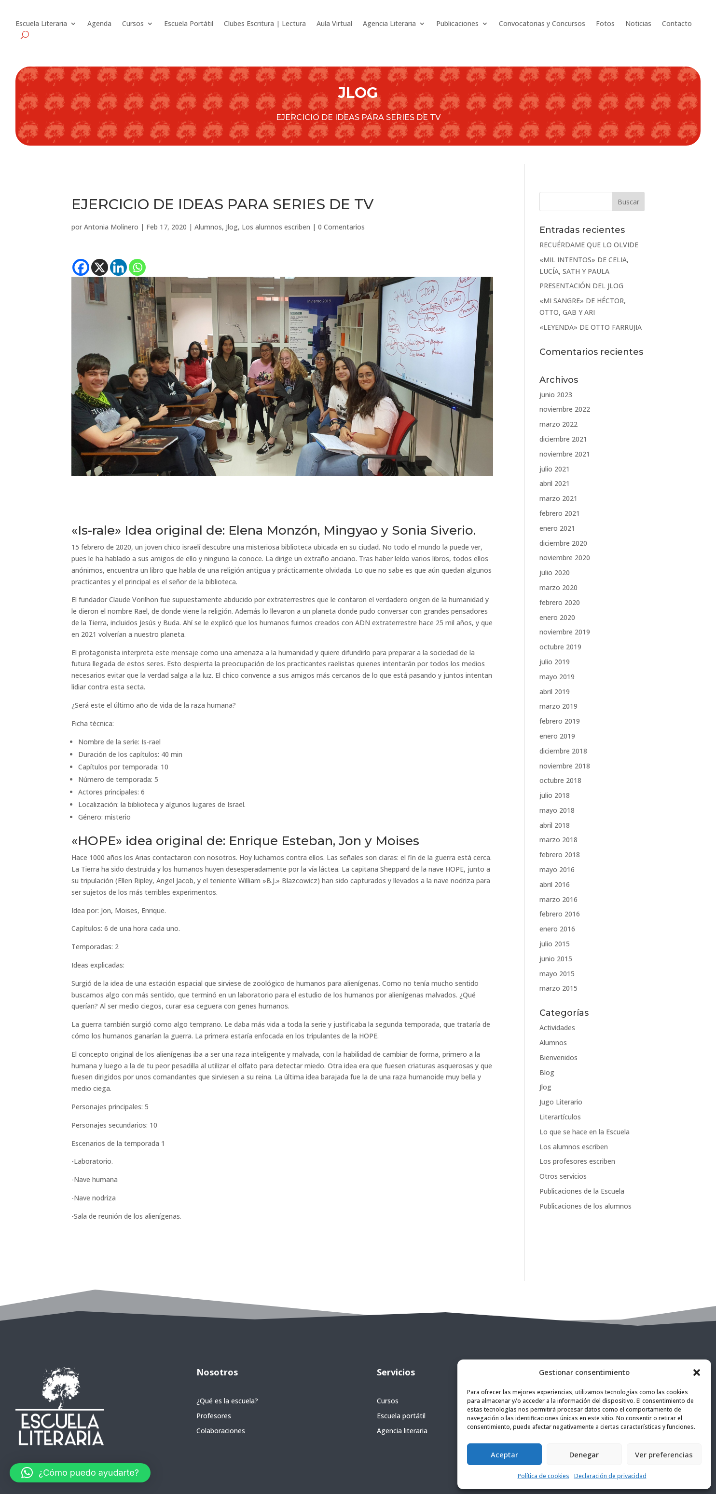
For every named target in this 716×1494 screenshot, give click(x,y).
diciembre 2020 (563, 543)
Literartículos (560, 1116)
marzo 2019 (558, 706)
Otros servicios (563, 1176)
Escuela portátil (401, 1415)
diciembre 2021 (563, 439)
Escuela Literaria (41, 24)
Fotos (605, 24)
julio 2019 (554, 661)
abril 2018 (554, 825)
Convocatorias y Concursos (542, 24)
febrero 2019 (559, 721)
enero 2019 (557, 735)
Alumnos (208, 226)
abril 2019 (554, 691)
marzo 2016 (558, 899)
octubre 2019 (560, 646)
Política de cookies (543, 1476)
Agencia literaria (402, 1430)
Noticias (638, 24)
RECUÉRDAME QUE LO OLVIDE (588, 244)
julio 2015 (554, 943)
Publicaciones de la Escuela (581, 1191)
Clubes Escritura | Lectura (265, 24)
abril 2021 (554, 483)
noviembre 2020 (564, 557)
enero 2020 (557, 617)
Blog (546, 1072)
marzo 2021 (558, 498)
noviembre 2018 (564, 765)
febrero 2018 (559, 854)
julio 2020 (554, 572)
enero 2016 (557, 928)
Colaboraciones (220, 1430)
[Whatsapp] (137, 267)
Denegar (584, 1454)
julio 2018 (554, 795)
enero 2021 (557, 528)
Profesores (213, 1415)
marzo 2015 (558, 988)
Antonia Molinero (111, 226)
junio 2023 (555, 394)
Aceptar (504, 1454)
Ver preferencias (664, 1454)
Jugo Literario (560, 1101)
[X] (99, 267)
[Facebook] (80, 267)
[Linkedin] (118, 267)
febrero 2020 (559, 602)
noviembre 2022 (564, 409)
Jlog (232, 226)
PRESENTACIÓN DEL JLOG (581, 285)
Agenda (99, 24)
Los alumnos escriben (276, 226)
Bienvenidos (558, 1057)
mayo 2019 (557, 676)
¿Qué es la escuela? (227, 1400)
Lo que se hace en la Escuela (584, 1131)
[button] (697, 1372)
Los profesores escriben (577, 1161)
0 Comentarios (341, 226)
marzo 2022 (558, 424)
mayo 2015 (557, 973)
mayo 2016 (557, 869)
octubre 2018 (560, 780)
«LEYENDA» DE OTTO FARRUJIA (590, 327)
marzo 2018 (558, 839)
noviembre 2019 (564, 631)
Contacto (677, 24)
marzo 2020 (558, 587)
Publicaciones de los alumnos (585, 1206)
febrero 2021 (559, 513)
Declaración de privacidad (610, 1476)
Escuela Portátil (188, 24)
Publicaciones (457, 24)
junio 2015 (555, 958)
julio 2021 (554, 468)
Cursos (133, 24)
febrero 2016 (559, 913)
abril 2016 (554, 884)
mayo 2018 (557, 810)
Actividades (557, 1027)
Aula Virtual (334, 24)
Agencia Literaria (389, 24)
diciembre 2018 (563, 750)
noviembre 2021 (564, 453)
